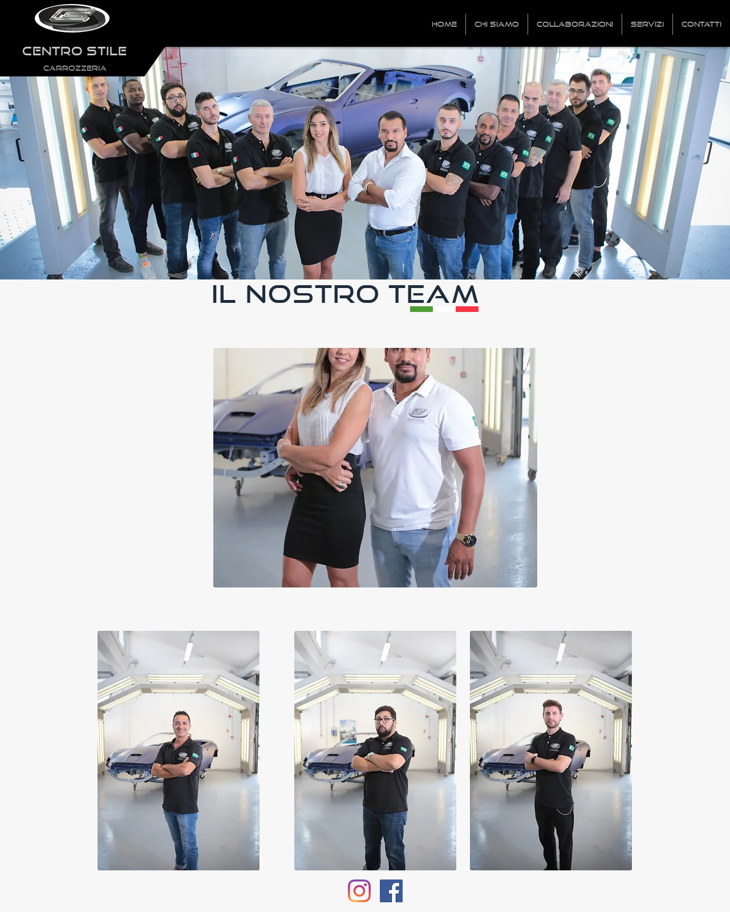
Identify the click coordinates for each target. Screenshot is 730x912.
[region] (375, 467)
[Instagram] (359, 890)
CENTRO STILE (74, 51)
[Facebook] (391, 890)
